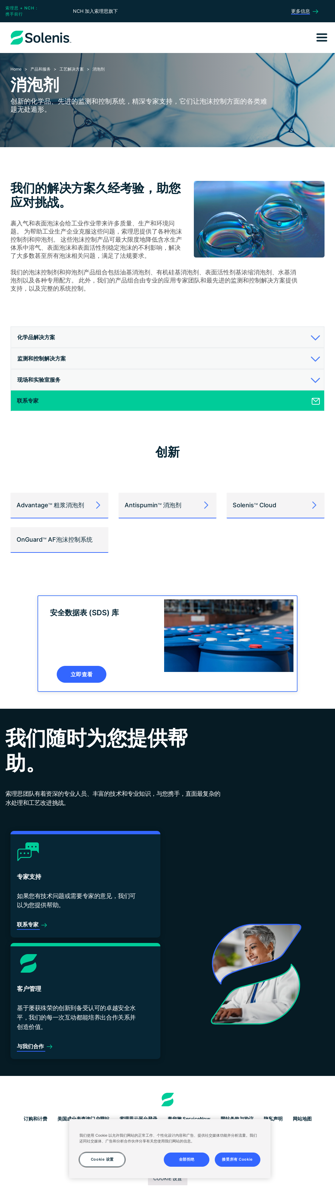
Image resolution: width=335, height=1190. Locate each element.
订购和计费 (35, 1118)
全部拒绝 (187, 1159)
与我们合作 (31, 1046)
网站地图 (302, 1118)
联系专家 (28, 924)
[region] (169, 1148)
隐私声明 (273, 1118)
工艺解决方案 (71, 69)
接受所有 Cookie (237, 1159)
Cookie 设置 (167, 1178)
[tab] (167, 337)
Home (16, 69)
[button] (166, 337)
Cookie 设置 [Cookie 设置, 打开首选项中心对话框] (102, 1159)
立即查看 (82, 674)
